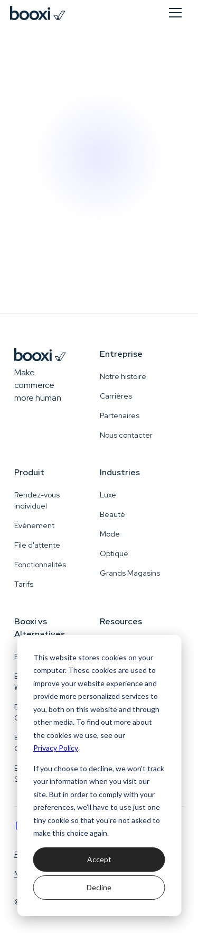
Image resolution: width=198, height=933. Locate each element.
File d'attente (37, 545)
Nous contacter (126, 435)
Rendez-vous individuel (37, 500)
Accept (99, 859)
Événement (34, 525)
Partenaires (119, 415)
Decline (99, 887)
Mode (110, 534)
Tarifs (23, 584)
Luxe (108, 495)
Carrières (116, 396)
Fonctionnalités (40, 564)
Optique (114, 553)
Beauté (112, 514)
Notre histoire (123, 376)
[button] (175, 12)
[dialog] (99, 775)
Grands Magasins (130, 573)
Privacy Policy (55, 747)
